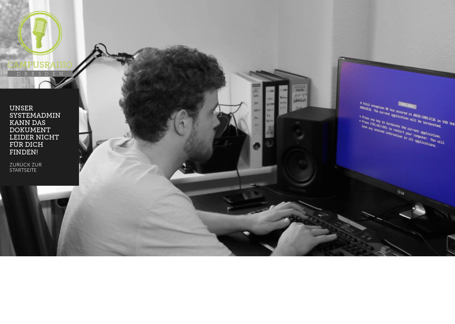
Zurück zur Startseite (25, 167)
